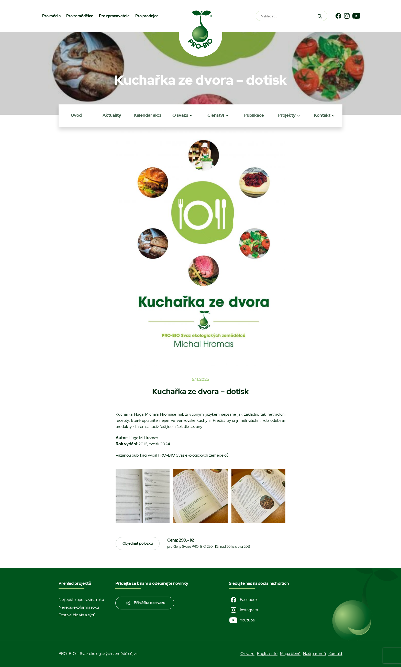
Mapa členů (290, 653)
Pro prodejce (147, 15)
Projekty (287, 115)
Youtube (242, 620)
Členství (215, 115)
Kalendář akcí (147, 115)
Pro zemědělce (79, 15)
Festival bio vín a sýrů (77, 615)
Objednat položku (137, 543)
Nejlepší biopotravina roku (81, 599)
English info (267, 653)
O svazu (180, 115)
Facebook (243, 600)
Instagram (243, 610)
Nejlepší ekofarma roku (79, 607)
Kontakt (322, 115)
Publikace (254, 115)
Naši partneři (314, 653)
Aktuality (112, 115)
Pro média (51, 15)
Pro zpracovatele (114, 15)
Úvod (76, 115)
